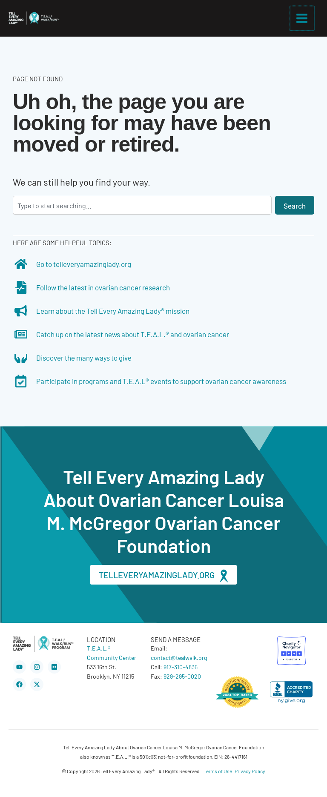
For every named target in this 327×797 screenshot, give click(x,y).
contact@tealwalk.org (179, 657)
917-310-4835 (181, 667)
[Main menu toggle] (303, 18)
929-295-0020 (182, 676)
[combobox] (142, 205)
